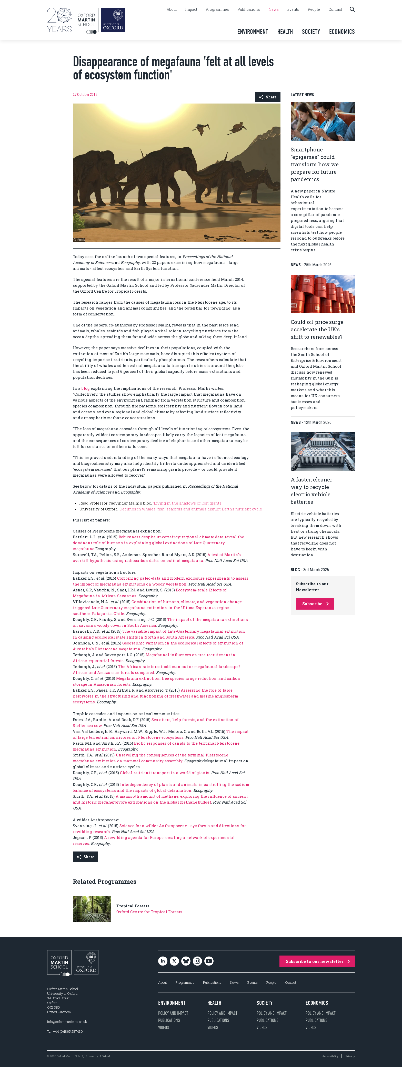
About (172, 9)
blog (86, 388)
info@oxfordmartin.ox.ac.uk (67, 1021)
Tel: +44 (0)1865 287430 (65, 1031)
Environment (252, 31)
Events (293, 9)
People (314, 9)
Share (267, 97)
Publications (248, 9)
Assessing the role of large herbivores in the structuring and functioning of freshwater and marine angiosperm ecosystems (155, 696)
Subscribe (315, 603)
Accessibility (330, 1056)
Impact (191, 9)
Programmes (217, 9)
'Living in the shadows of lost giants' (187, 503)
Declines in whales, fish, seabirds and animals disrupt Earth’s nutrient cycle (190, 508)
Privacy (350, 1056)
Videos (163, 1027)
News (273, 9)
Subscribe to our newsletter (318, 961)
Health (285, 31)
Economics (342, 31)
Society (311, 31)
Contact (335, 9)
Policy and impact (173, 1013)
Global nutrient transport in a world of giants (164, 772)
